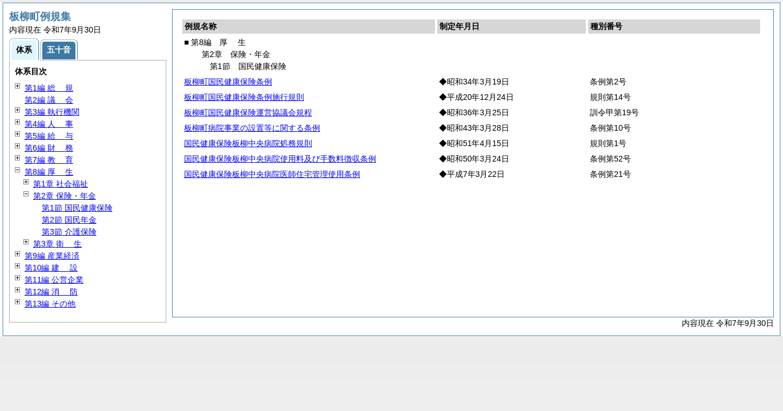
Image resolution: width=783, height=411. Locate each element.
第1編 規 (49, 87)
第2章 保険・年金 (64, 195)
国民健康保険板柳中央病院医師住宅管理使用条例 (272, 174)
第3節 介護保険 (69, 231)
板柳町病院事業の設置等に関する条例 (252, 127)
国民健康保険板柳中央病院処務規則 (248, 143)
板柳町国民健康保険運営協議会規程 (248, 112)
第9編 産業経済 (52, 255)
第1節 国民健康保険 (77, 207)
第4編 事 (49, 123)
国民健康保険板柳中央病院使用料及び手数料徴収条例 (280, 158)
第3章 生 (57, 243)
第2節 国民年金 (69, 219)
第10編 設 (51, 267)
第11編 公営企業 (54, 279)
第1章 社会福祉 (60, 183)
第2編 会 (49, 99)
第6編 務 (49, 147)
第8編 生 (49, 171)
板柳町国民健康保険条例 (228, 81)
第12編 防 (51, 291)
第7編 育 (49, 159)
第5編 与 (49, 135)
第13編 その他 (50, 303)
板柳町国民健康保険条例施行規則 (244, 97)
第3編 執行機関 (52, 111)
